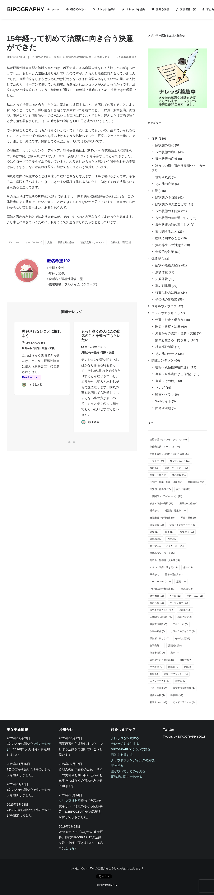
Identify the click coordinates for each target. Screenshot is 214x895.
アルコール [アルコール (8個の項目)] (180, 624)
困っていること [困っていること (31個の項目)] (179, 461)
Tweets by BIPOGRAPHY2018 (184, 736)
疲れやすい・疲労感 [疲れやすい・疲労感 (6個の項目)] (162, 659)
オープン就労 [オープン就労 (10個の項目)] (178, 603)
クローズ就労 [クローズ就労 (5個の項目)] (158, 688)
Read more (31, 383)
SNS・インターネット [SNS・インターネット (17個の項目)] (183, 524)
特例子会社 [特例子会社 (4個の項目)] (157, 695)
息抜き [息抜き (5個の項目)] (180, 681)
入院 (49, 242)
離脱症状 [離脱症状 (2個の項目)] (177, 695)
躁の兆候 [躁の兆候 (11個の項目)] (157, 603)
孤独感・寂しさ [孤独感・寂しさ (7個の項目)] (159, 638)
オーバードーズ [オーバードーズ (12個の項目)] (160, 581)
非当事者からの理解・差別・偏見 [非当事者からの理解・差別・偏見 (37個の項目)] (169, 453)
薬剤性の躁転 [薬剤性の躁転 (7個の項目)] (177, 645)
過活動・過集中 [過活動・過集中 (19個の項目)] (175, 510)
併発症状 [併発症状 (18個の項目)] (157, 524)
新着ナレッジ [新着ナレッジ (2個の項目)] (158, 702)
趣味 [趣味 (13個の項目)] (188, 567)
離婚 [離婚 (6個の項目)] (154, 674)
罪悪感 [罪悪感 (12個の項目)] (187, 588)
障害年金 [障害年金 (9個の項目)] (185, 610)
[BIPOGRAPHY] (25, 9)
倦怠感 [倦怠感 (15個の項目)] (156, 539)
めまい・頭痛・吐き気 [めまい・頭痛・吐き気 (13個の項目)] (164, 567)
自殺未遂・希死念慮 (121, 242)
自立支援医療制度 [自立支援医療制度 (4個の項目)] (184, 688)
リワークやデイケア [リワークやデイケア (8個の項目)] (183, 631)
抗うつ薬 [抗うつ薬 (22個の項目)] (183, 489)
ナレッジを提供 (135, 9)
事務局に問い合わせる (126, 776)
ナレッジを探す (106, 9)
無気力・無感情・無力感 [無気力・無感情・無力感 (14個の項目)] (165, 560)
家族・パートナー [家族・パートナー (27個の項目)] (176, 468)
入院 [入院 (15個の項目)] (172, 539)
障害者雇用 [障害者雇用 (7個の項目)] (157, 652)
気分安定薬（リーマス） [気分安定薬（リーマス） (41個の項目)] (165, 446)
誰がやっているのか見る (128, 771)
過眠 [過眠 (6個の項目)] (188, 667)
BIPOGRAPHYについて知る (130, 749)
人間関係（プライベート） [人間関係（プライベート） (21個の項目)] (166, 496)
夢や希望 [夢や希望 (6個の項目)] (156, 667)
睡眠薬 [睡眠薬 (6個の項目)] (173, 667)
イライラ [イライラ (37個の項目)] (157, 461)
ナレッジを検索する (125, 738)
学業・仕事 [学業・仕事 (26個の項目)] (158, 475)
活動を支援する (122, 754)
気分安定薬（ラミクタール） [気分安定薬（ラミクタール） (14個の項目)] (167, 546)
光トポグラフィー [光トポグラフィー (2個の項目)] (184, 702)
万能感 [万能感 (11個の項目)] (175, 596)
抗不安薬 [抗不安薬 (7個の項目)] (156, 645)
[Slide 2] (74, 442)
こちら (69, 848)
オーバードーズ (34, 242)
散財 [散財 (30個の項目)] (154, 468)
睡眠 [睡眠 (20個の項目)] (154, 510)
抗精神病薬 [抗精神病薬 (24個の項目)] (196, 482)
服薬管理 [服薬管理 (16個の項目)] (187, 532)
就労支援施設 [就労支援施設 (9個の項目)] (158, 624)
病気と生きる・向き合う (50, 57)
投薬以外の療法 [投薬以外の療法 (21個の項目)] (189, 503)
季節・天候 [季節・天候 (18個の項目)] (189, 517)
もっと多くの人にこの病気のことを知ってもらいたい (100, 349)
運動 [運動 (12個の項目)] (181, 581)
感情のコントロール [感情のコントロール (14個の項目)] (162, 553)
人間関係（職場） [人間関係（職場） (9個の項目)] (161, 617)
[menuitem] (53, 9)
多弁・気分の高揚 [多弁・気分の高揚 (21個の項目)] (161, 503)
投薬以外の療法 (66, 242)
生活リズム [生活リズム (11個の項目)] (195, 596)
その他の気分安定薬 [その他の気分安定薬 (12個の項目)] (162, 588)
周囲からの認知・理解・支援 (38, 354)
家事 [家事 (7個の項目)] (175, 652)
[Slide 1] (69, 442)
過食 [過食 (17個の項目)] (154, 532)
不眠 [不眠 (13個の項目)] (154, 574)
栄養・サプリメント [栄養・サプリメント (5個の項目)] (176, 674)
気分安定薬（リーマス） (92, 242)
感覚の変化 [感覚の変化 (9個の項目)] (184, 617)
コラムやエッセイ (99, 57)
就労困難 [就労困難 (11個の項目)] (157, 596)
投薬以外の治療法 (76, 57)
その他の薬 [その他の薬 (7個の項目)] (182, 638)
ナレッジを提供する (125, 743)
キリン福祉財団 (70, 800)
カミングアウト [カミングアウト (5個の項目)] (159, 681)
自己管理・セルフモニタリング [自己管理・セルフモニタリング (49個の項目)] (168, 439)
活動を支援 (162, 9)
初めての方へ (78, 9)
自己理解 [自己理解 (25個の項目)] (179, 475)
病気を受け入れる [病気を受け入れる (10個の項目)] (161, 610)
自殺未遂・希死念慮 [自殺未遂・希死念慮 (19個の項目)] (162, 517)
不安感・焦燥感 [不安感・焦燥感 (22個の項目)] (160, 489)
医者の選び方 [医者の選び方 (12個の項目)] (174, 574)
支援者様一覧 (188, 9)
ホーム (56, 9)
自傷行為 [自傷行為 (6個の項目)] (186, 659)
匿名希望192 (128, 57)
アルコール (14, 242)
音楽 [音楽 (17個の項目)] (169, 532)
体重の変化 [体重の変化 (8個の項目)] (157, 631)
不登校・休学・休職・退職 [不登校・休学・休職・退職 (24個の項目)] (166, 482)
